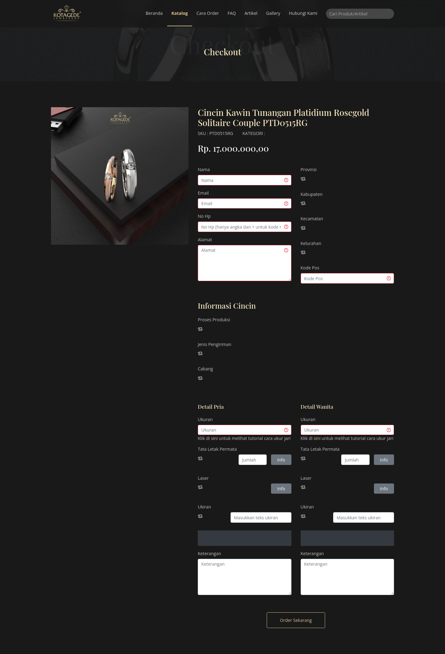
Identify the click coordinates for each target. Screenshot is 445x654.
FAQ (231, 13)
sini (214, 438)
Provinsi (309, 169)
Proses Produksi (214, 320)
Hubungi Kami (303, 13)
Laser (203, 478)
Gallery (273, 13)
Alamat (205, 240)
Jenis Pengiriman (214, 344)
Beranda (154, 13)
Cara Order (208, 13)
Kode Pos (310, 268)
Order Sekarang (296, 620)
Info (281, 460)
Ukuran (205, 419)
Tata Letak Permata (217, 449)
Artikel (250, 13)
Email (203, 193)
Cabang (205, 369)
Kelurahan (311, 243)
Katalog (180, 13)
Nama (204, 169)
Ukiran (204, 507)
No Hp (204, 216)
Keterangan (209, 553)
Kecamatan (312, 219)
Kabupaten (312, 194)
